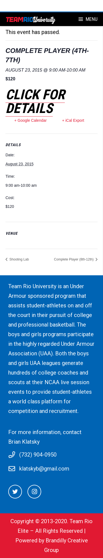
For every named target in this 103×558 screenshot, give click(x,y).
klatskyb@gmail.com (44, 468)
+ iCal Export (73, 120)
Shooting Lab (19, 259)
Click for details (35, 101)
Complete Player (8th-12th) (74, 259)
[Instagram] (34, 491)
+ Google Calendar (30, 120)
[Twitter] (15, 491)
